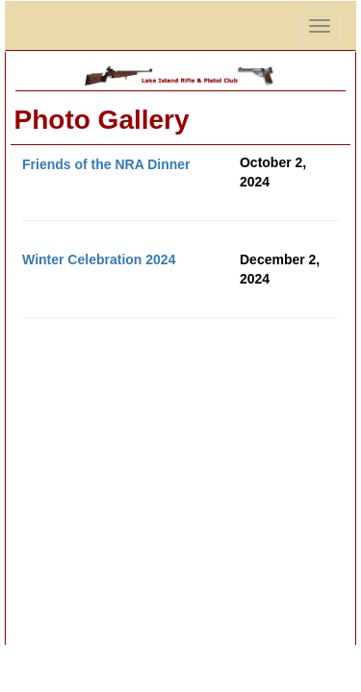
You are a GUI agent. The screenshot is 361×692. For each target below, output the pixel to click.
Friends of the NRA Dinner (106, 164)
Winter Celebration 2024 (98, 259)
